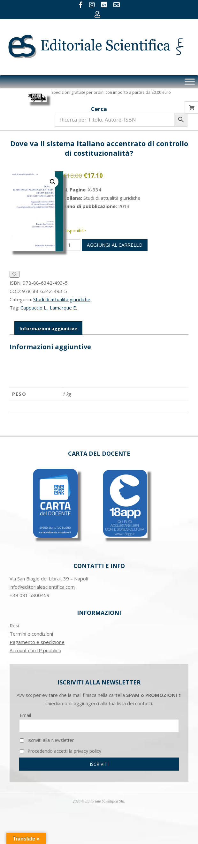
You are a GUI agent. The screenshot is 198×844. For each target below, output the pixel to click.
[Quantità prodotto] (71, 244)
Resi (14, 625)
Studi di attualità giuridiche (61, 299)
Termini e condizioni (31, 634)
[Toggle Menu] (190, 82)
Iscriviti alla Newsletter (47, 740)
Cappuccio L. (33, 307)
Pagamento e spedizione (37, 642)
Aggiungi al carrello (114, 245)
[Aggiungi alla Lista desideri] (14, 274)
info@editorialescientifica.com (42, 587)
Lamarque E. (63, 307)
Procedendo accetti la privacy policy (60, 751)
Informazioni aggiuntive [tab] (48, 328)
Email (25, 715)
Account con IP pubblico (35, 650)
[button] (52, 182)
